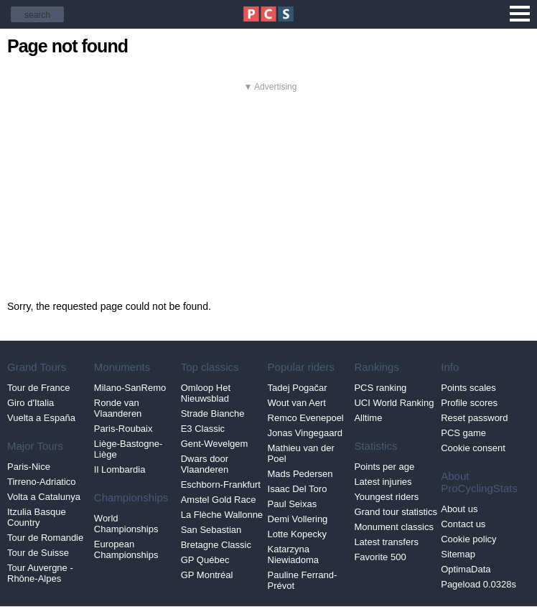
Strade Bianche (213, 413)
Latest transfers (386, 542)
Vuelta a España (41, 417)
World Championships (126, 523)
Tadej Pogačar (297, 387)
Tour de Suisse (38, 552)
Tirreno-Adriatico (41, 481)
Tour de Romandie (45, 537)
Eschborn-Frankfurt (221, 484)
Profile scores (469, 402)
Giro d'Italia (30, 402)
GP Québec (205, 559)
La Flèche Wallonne (222, 514)
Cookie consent (473, 448)
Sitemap (458, 554)
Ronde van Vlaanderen (118, 408)
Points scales (468, 387)
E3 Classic (203, 428)
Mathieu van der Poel (301, 453)
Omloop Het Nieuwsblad (205, 393)
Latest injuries (382, 481)
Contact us (463, 524)
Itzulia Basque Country (36, 517)
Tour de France (38, 387)
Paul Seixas (292, 504)
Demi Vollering (298, 519)
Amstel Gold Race (218, 499)
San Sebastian (211, 529)
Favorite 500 (380, 557)
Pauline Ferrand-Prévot (302, 580)
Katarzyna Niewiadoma (293, 554)
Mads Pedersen (300, 473)
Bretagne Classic (216, 544)
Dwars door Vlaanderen (205, 464)
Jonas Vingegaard (305, 433)
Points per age (384, 466)
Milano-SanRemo (130, 387)
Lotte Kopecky (297, 534)
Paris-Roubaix (123, 428)
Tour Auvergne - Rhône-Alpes (40, 573)
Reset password (474, 417)
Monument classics (394, 526)
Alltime (368, 417)
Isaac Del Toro (297, 488)
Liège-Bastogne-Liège (128, 449)
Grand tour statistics (395, 511)
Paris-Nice (28, 466)
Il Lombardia (120, 469)
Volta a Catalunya (43, 496)
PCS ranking (380, 387)
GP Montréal (207, 575)
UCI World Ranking (394, 402)
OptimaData (465, 569)
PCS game (463, 433)
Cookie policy (468, 539)
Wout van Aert (297, 402)
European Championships (126, 549)
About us (459, 509)
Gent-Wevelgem (214, 443)
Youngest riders (386, 496)
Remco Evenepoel (306, 417)
